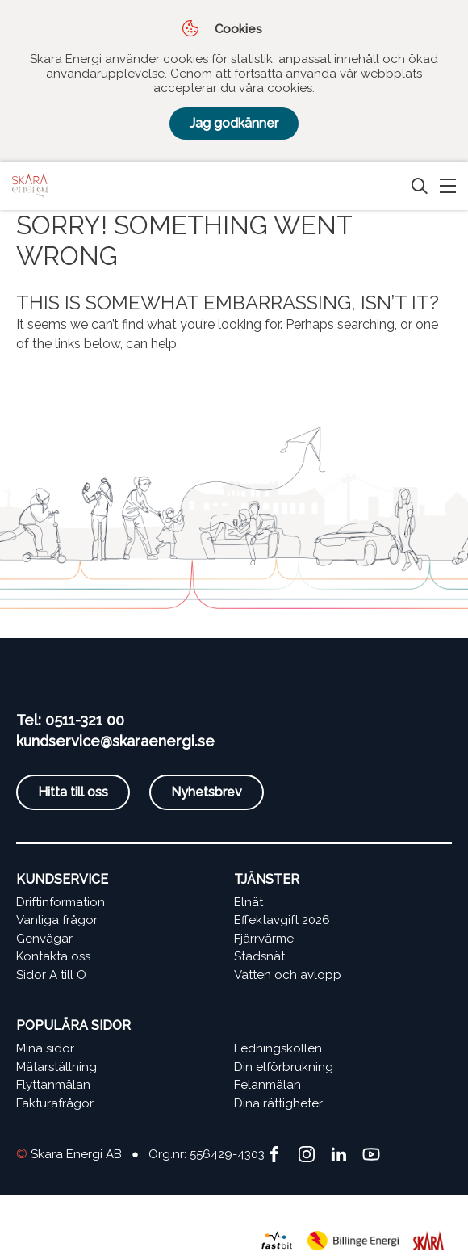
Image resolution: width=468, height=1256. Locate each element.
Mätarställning (56, 1067)
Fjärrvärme (264, 938)
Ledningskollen (278, 1048)
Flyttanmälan (53, 1084)
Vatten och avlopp (287, 975)
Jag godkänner (234, 123)
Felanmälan (267, 1084)
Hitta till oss (73, 792)
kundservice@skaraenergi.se (115, 741)
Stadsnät (259, 956)
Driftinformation (60, 902)
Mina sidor (45, 1048)
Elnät (248, 902)
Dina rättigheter (278, 1103)
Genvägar (44, 938)
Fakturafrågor (55, 1103)
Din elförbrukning (283, 1067)
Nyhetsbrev (206, 792)
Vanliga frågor (57, 920)
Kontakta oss (53, 956)
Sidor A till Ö (51, 975)
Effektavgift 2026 (282, 920)
